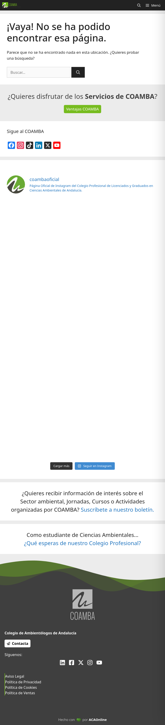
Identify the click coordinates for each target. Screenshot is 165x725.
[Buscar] (78, 72)
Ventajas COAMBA (82, 109)
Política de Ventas (20, 692)
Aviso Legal (14, 676)
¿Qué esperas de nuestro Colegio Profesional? (82, 543)
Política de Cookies (21, 687)
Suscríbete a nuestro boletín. (117, 509)
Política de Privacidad (23, 681)
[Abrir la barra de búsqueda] (139, 5)
